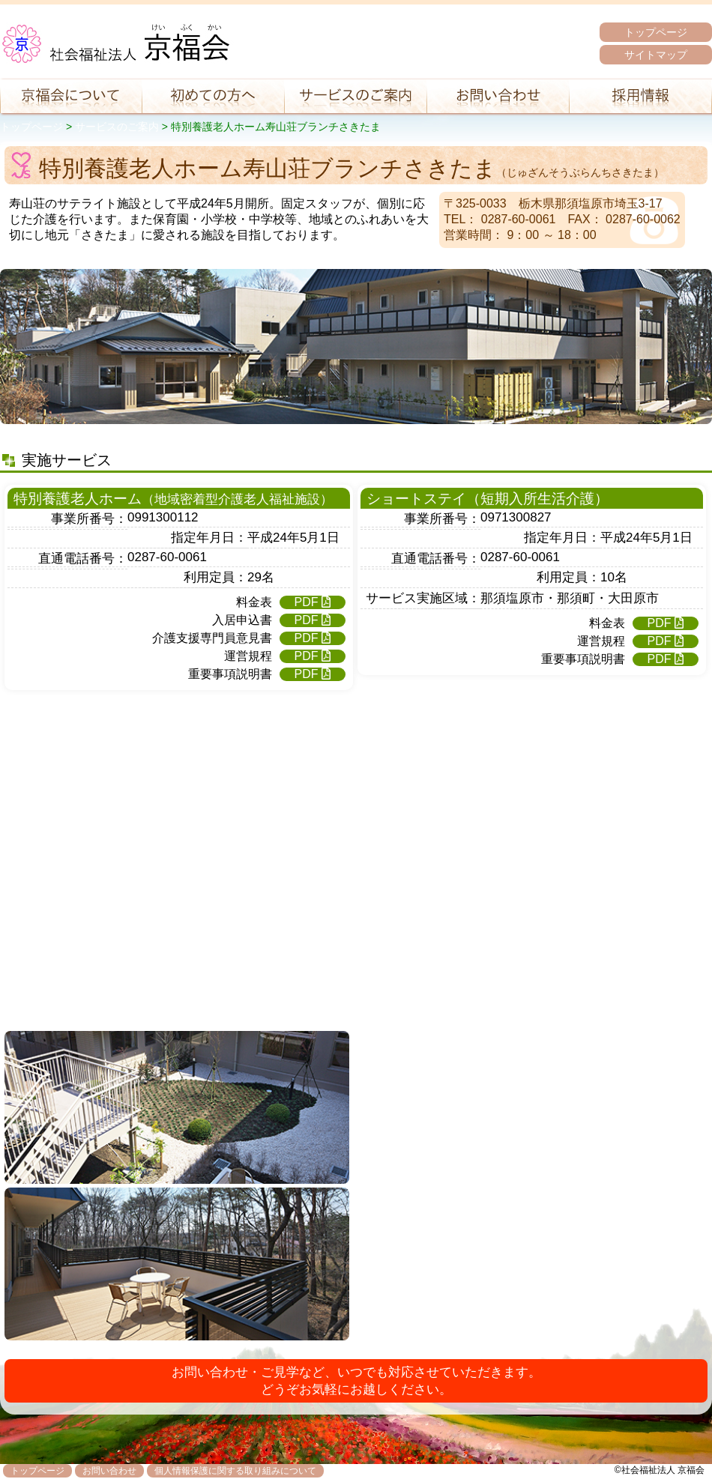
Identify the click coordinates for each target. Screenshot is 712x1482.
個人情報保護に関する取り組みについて (235, 1471)
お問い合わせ (109, 1471)
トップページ (655, 32)
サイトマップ (655, 55)
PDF (313, 602)
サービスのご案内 (117, 127)
